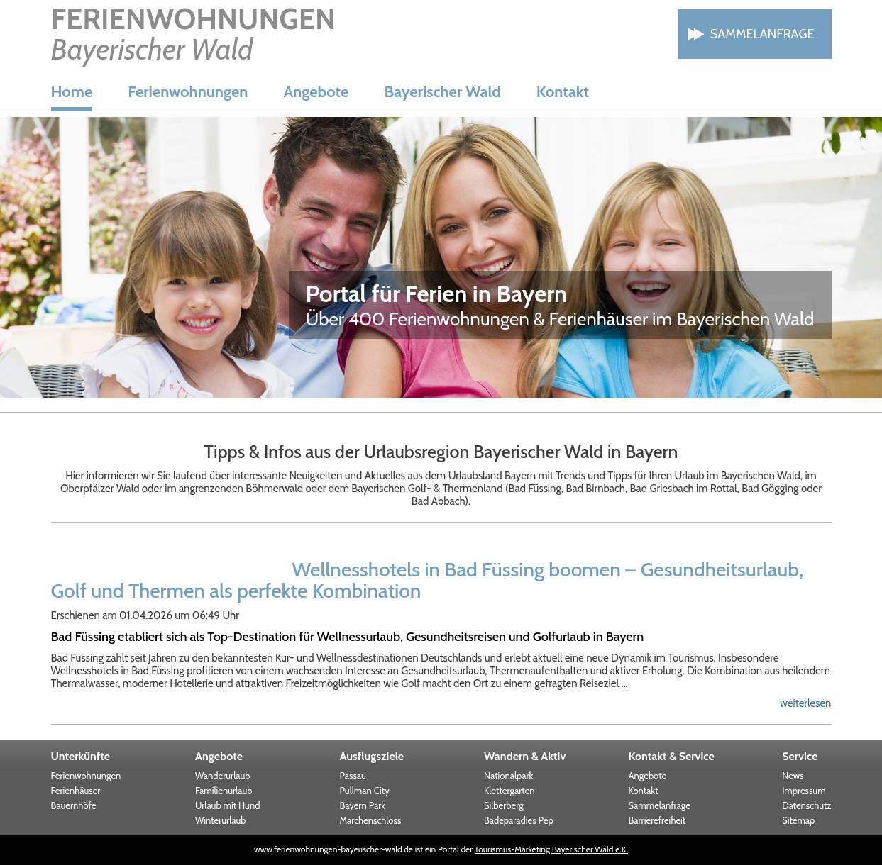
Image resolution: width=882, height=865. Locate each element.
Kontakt (562, 91)
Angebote (315, 91)
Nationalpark (508, 775)
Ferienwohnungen (188, 91)
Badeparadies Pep (518, 820)
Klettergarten (509, 790)
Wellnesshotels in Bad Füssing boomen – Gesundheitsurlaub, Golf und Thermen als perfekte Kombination (427, 580)
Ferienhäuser (76, 790)
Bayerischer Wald (442, 91)
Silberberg (504, 805)
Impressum (803, 790)
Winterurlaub (220, 820)
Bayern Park (363, 805)
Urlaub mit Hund (227, 805)
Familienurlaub (223, 790)
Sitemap (798, 820)
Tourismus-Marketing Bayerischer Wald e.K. (551, 849)
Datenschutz (806, 805)
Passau (353, 775)
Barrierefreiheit (657, 820)
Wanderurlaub (222, 775)
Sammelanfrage (762, 34)
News (792, 775)
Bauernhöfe (74, 805)
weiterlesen (806, 703)
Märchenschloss (371, 820)
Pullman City (365, 790)
